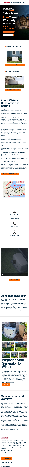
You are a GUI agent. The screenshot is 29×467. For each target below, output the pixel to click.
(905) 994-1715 (14, 226)
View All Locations (14, 218)
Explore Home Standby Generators (14, 65)
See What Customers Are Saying (10, 173)
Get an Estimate (8, 35)
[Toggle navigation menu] (24, 2)
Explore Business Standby (12, 89)
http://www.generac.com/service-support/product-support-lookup (14, 416)
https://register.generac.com (21, 425)
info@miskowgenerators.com (14, 235)
